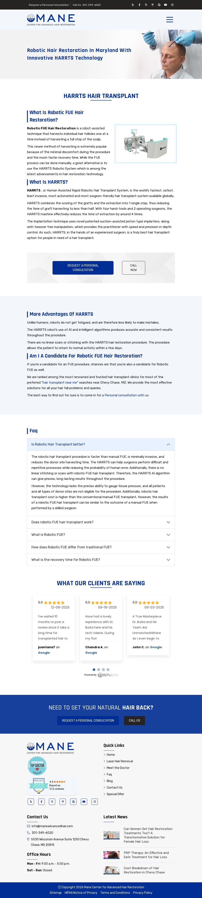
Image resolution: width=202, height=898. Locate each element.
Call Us (134, 720)
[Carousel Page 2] (98, 669)
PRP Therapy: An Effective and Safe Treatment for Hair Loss (146, 855)
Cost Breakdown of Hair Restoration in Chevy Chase (144, 870)
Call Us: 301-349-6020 (87, 4)
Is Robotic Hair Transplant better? (58, 444)
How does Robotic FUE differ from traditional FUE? (71, 547)
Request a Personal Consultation (49, 4)
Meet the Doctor (116, 768)
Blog (108, 781)
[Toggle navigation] (170, 20)
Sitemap (56, 893)
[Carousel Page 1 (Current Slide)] (94, 669)
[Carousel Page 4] (108, 669)
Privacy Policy (142, 893)
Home (109, 755)
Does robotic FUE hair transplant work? (62, 522)
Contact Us (113, 787)
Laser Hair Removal (118, 761)
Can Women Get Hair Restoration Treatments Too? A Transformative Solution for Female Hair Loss (148, 835)
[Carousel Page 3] (103, 669)
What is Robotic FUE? (48, 535)
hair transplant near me (60, 382)
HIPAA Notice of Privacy (81, 893)
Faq (108, 774)
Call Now (133, 268)
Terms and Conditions (115, 893)
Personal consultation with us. (127, 395)
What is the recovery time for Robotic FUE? (65, 560)
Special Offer (114, 794)
